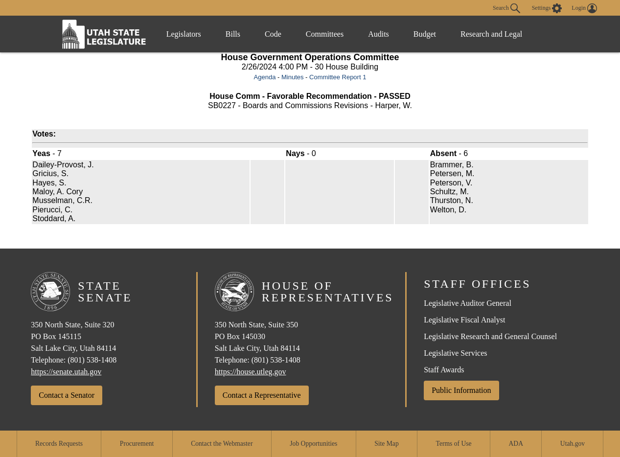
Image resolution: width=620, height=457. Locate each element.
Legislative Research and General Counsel (490, 336)
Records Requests (59, 443)
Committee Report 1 (337, 77)
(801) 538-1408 (92, 360)
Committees (325, 34)
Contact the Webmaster (222, 443)
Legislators (183, 34)
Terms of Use (454, 443)
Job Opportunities (313, 443)
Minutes (292, 77)
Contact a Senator (66, 395)
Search (506, 8)
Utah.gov (572, 443)
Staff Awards (444, 370)
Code (273, 34)
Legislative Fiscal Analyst (464, 320)
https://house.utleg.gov (250, 371)
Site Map (386, 443)
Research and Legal (491, 34)
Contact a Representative (262, 395)
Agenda (265, 77)
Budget (424, 34)
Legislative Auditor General (467, 303)
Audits (378, 34)
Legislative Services (455, 353)
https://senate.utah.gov (66, 371)
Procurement (137, 443)
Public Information (461, 390)
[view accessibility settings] (547, 8)
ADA (516, 443)
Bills (233, 34)
